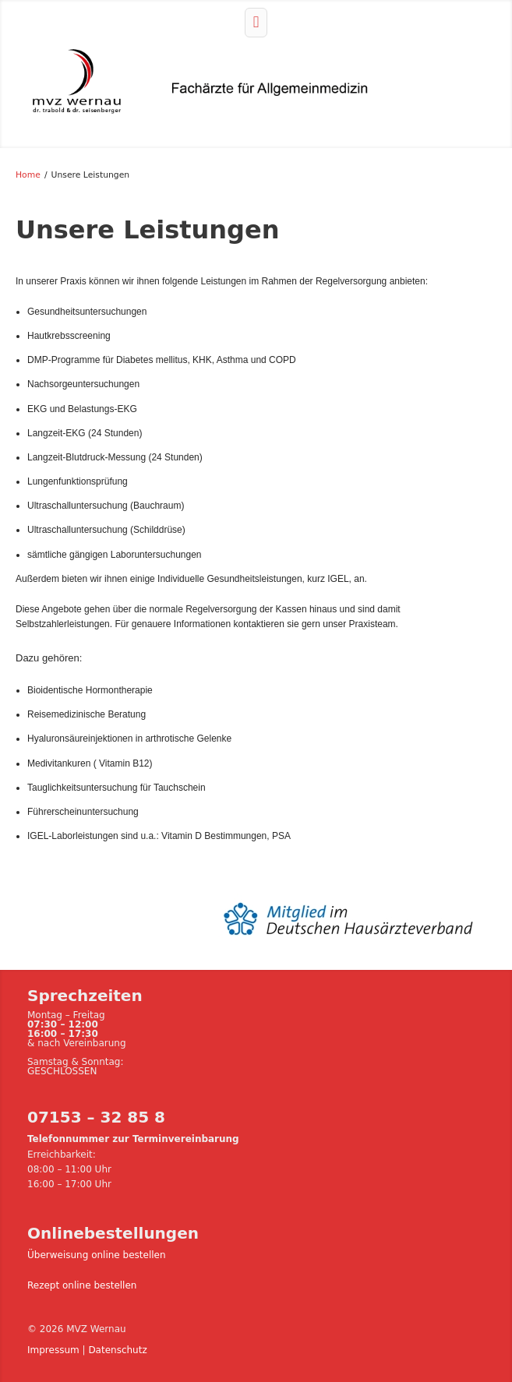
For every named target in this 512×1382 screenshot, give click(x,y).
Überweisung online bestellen (96, 1255)
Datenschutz (117, 1350)
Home (28, 175)
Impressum (53, 1350)
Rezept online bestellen (81, 1285)
